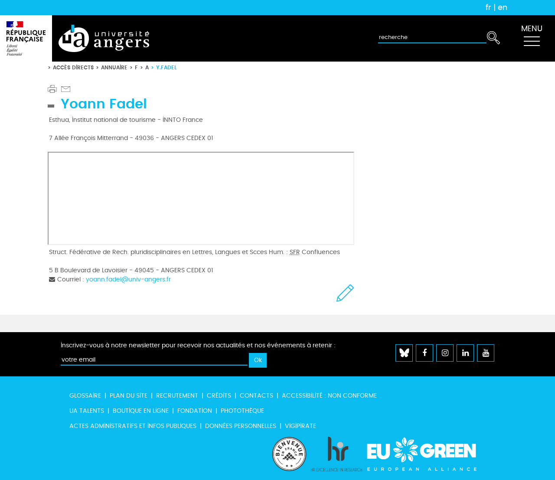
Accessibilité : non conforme (329, 395)
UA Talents (86, 410)
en (502, 7)
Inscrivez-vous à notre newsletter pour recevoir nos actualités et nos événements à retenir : (198, 345)
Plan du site (128, 395)
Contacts (256, 395)
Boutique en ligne (141, 410)
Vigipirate (300, 426)
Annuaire (114, 67)
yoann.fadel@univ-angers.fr (128, 279)
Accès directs (73, 67)
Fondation (194, 410)
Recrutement (177, 395)
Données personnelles (240, 426)
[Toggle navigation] (531, 38)
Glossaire (85, 395)
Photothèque (242, 410)
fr (488, 7)
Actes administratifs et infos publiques (132, 426)
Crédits (219, 395)
